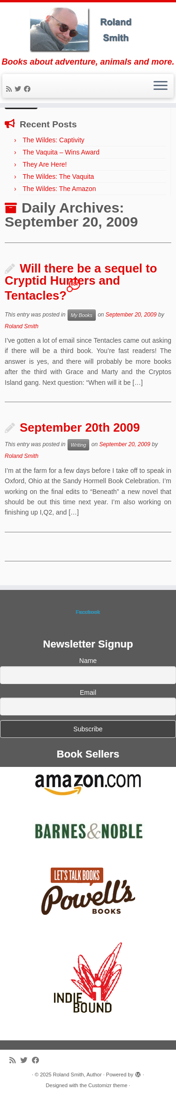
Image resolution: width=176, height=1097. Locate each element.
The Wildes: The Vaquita (58, 176)
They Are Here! (45, 164)
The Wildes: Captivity (53, 140)
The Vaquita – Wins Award (61, 152)
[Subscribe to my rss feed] (10, 89)
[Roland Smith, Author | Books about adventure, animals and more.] (88, 29)
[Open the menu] (160, 86)
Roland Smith (21, 326)
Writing (78, 445)
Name (88, 660)
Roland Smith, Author (77, 1074)
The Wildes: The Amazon (59, 188)
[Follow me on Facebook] (28, 89)
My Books (81, 315)
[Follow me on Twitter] (19, 89)
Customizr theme (107, 1085)
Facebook (88, 612)
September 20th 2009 (80, 427)
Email (88, 692)
